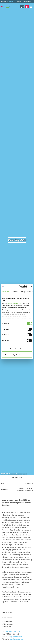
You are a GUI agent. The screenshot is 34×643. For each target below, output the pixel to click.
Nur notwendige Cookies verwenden (17, 355)
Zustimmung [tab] (6, 291)
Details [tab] (15, 291)
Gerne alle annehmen (17, 349)
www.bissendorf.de (16, 639)
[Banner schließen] (31, 286)
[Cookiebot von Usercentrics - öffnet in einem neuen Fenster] (20, 286)
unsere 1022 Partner (14, 303)
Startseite (11, 1)
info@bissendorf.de (15, 636)
